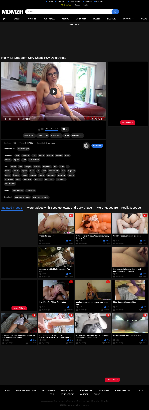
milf (20, 166)
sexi (63, 171)
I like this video (39, 129)
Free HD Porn (67, 391)
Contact (84, 394)
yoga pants (9, 179)
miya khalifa (49, 179)
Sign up (77, 5)
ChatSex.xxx (61, 1)
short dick (38, 179)
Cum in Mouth (34, 160)
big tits (24, 171)
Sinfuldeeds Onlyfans (26, 391)
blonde (13, 166)
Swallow (59, 155)
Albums (65, 19)
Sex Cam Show (48, 391)
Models (96, 19)
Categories (81, 19)
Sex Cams (99, 1)
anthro (7, 175)
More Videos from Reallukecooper (119, 207)
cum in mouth (54, 171)
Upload (144, 19)
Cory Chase (30, 190)
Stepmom (25, 155)
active (25, 175)
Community (128, 19)
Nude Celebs (74, 24)
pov (55, 166)
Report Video (43, 135)
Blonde (41, 155)
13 (38, 171)
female (7, 171)
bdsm (62, 166)
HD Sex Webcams (122, 391)
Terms (97, 394)
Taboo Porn (103, 391)
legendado (61, 175)
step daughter (10, 184)
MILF (17, 155)
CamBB (50, 1)
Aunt (24, 160)
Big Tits (16, 160)
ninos (18, 179)
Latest (17, 19)
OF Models (88, 1)
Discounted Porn (74, 1)
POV (34, 155)
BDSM (67, 155)
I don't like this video (42, 129)
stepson (33, 175)
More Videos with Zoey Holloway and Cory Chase (59, 207)
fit (67, 166)
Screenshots (56, 135)
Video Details (29, 135)
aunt (44, 171)
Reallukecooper (23, 149)
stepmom (71, 171)
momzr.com (97, 146)
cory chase (27, 179)
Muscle (7, 160)
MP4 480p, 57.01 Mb (22, 197)
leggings (16, 175)
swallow (36, 166)
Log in (85, 5)
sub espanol (61, 179)
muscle (16, 171)
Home (4, 19)
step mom (50, 175)
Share (66, 135)
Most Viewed (49, 19)
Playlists (111, 19)
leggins (41, 175)
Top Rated (31, 19)
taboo (32, 171)
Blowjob (50, 155)
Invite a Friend (67, 394)
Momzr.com (72, 405)
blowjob (28, 166)
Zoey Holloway (18, 190)
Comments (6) (77, 135)
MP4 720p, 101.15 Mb (40, 197)
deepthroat (46, 166)
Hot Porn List (86, 391)
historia (71, 175)
